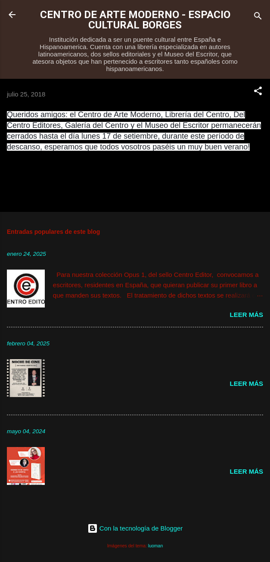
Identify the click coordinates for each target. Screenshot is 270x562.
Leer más (246, 314)
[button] (258, 92)
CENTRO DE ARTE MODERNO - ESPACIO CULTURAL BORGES (135, 20)
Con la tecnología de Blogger (135, 528)
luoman (155, 545)
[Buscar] (258, 17)
